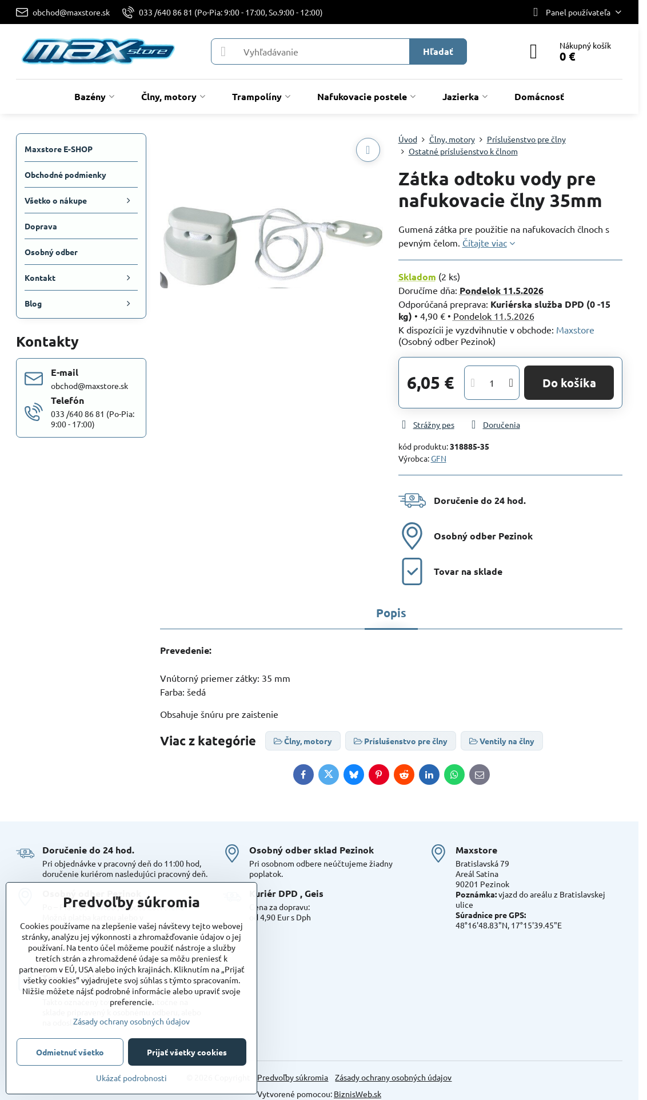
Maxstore (575, 329)
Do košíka (569, 382)
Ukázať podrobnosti (131, 1078)
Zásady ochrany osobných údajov (393, 1077)
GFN (438, 458)
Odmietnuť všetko (70, 1052)
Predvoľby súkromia (292, 1077)
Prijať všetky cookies (187, 1052)
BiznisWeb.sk (357, 1094)
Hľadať (438, 51)
